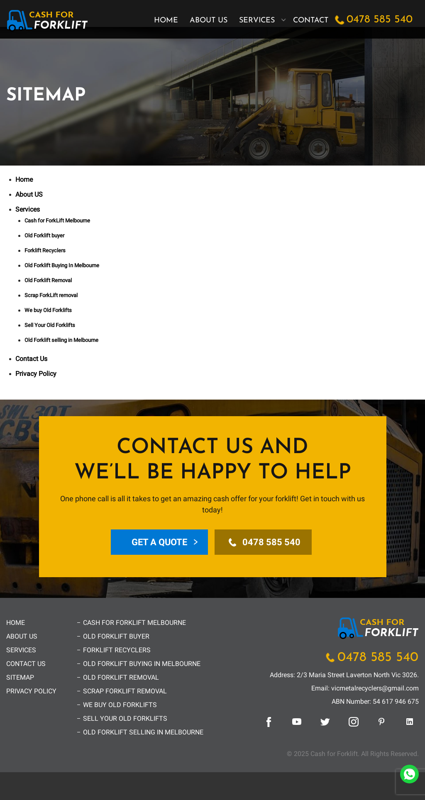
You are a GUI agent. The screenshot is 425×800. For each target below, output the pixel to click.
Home (166, 20)
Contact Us (31, 359)
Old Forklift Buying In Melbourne (61, 265)
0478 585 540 (380, 19)
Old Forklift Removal (48, 280)
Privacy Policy (35, 374)
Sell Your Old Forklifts (49, 325)
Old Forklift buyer (44, 235)
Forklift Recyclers (45, 250)
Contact (310, 20)
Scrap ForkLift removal (51, 295)
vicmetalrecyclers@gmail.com (375, 688)
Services (257, 20)
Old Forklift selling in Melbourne (61, 340)
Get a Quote (159, 542)
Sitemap (20, 677)
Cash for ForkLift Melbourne (57, 220)
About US (208, 20)
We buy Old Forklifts (48, 310)
